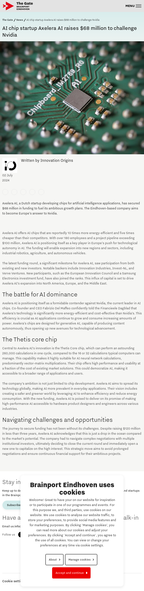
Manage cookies (79, 559)
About (53, 559)
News (19, 19)
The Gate (7, 19)
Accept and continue (70, 573)
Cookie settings (14, 581)
